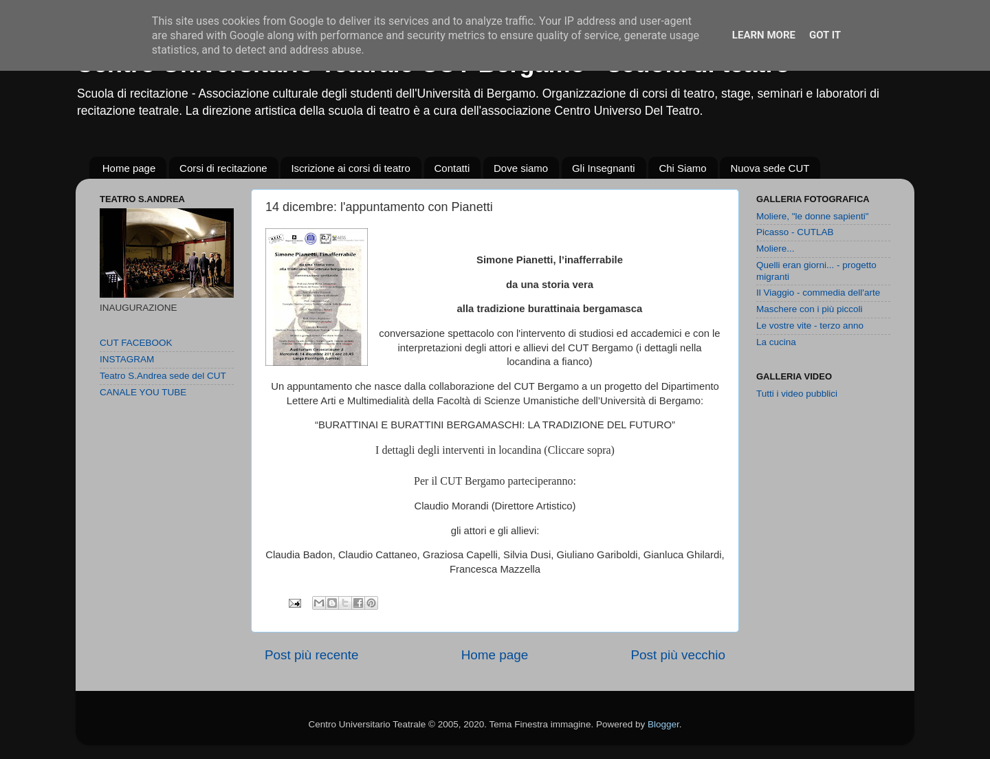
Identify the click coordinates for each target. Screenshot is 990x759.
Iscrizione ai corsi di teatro (350, 168)
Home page (129, 168)
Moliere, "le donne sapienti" (812, 216)
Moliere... (775, 248)
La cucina (776, 342)
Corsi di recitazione (223, 168)
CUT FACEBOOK (136, 343)
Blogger (663, 724)
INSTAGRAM (127, 359)
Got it (825, 35)
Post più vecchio (677, 655)
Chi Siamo (682, 168)
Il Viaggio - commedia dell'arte (818, 292)
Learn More (763, 35)
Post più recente (312, 655)
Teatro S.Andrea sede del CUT (163, 376)
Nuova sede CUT (769, 168)
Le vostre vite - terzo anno (810, 325)
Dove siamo (521, 168)
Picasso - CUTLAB (795, 232)
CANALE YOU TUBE (143, 392)
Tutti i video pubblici (796, 393)
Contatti (452, 168)
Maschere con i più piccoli (809, 309)
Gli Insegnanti (603, 168)
